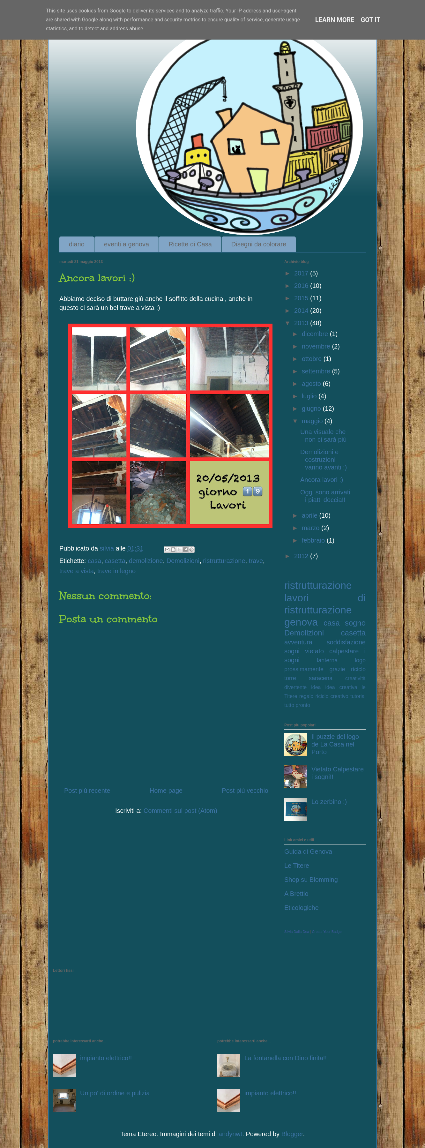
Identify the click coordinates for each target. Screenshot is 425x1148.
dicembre (316, 333)
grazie (337, 669)
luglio (310, 396)
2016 (302, 285)
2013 (302, 322)
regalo (306, 696)
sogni (292, 651)
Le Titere (296, 865)
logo (360, 660)
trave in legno (116, 570)
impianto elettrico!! (106, 1058)
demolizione (146, 560)
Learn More (334, 20)
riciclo (358, 669)
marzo (311, 527)
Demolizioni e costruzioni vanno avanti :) (323, 459)
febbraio (314, 540)
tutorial (358, 696)
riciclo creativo (331, 696)
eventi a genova (126, 244)
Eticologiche (301, 907)
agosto (312, 383)
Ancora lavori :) (321, 479)
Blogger (292, 1133)
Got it (371, 20)
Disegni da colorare (258, 244)
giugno (312, 408)
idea (316, 687)
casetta (115, 560)
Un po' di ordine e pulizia (115, 1093)
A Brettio (296, 893)
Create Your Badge (327, 932)
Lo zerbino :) (329, 801)
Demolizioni (183, 560)
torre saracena (308, 678)
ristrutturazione (224, 560)
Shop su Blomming (311, 879)
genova (301, 622)
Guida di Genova (308, 851)
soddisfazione (346, 642)
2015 (302, 298)
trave (256, 560)
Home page (166, 790)
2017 (302, 273)
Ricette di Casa (190, 244)
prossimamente (304, 669)
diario (77, 244)
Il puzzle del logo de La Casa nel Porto (335, 744)
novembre (317, 346)
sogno (355, 623)
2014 (302, 310)
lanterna (327, 660)
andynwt (230, 1133)
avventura (298, 642)
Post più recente (87, 790)
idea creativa (341, 687)
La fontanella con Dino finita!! (285, 1058)
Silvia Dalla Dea (296, 932)
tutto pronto (297, 705)
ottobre (313, 358)
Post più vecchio (245, 790)
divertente (295, 687)
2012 (302, 555)
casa (94, 560)
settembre (317, 371)
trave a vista (76, 570)
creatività (355, 678)
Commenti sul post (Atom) (180, 810)
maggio (313, 420)
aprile (310, 515)
